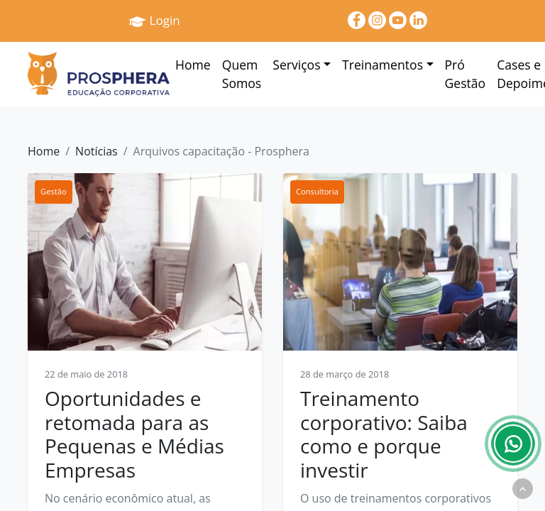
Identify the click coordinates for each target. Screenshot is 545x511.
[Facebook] (358, 19)
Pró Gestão (465, 74)
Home (193, 64)
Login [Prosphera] (154, 20)
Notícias (96, 151)
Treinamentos (382, 64)
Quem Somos (242, 74)
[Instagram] (378, 19)
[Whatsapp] (513, 443)
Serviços (296, 64)
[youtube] (399, 19)
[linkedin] (418, 19)
